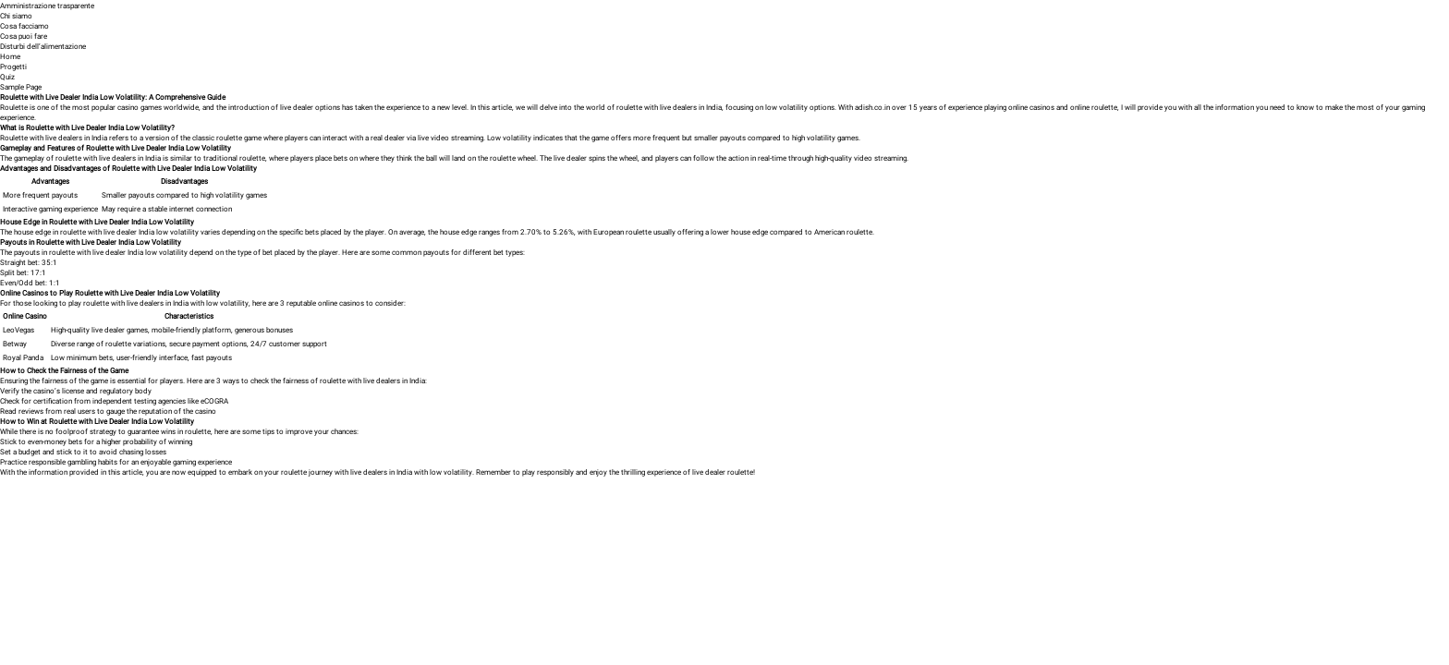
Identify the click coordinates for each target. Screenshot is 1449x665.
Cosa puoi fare (23, 35)
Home (10, 56)
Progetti (13, 66)
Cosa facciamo (24, 25)
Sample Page (21, 86)
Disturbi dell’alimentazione (43, 46)
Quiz (7, 76)
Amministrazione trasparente (47, 5)
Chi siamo (16, 15)
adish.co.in (872, 107)
